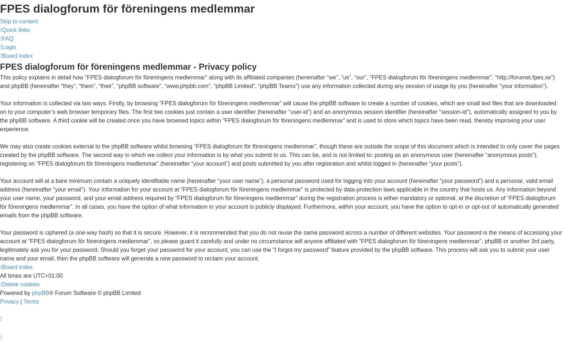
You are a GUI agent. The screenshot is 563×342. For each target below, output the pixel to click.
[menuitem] (7, 39)
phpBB (40, 293)
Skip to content (19, 21)
